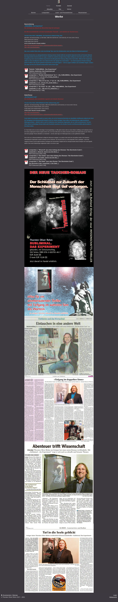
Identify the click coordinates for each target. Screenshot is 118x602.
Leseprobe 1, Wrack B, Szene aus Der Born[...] (44, 152)
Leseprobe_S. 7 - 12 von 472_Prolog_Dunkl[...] (44, 77)
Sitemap (15, 595)
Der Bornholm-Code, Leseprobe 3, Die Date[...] (44, 163)
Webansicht (113, 597)
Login (115, 595)
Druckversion (6, 595)
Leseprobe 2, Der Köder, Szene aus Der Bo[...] (44, 157)
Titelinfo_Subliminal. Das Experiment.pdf (42, 71)
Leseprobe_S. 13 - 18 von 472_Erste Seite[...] (43, 82)
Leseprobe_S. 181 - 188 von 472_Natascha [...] (44, 88)
